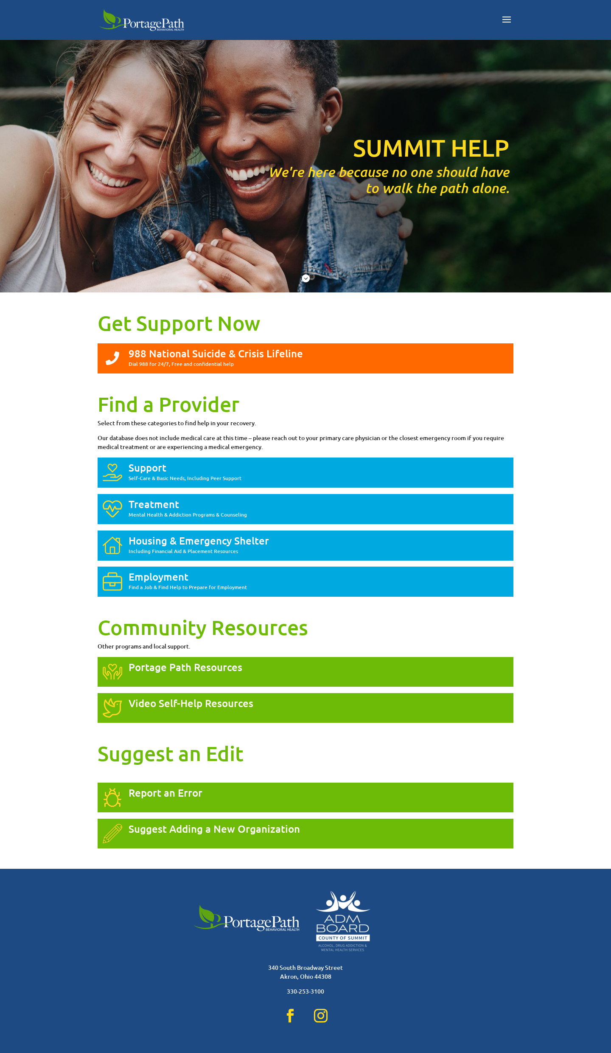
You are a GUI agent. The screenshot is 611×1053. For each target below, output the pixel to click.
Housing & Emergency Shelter (199, 540)
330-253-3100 (305, 991)
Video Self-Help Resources (191, 703)
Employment (158, 576)
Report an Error (165, 792)
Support (147, 467)
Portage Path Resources (185, 667)
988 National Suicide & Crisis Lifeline (216, 353)
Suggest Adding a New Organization (214, 828)
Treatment (154, 504)
